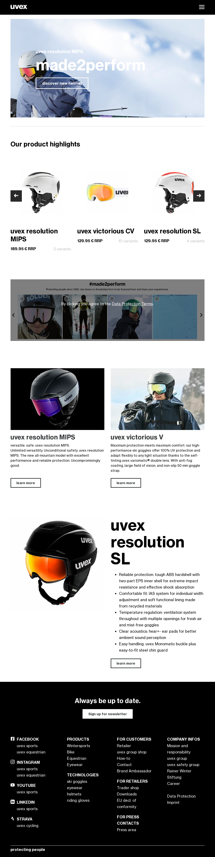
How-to (123, 758)
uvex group (177, 758)
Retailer (124, 745)
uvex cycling (27, 825)
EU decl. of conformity (126, 803)
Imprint (173, 802)
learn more (126, 663)
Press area (126, 829)
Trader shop (128, 787)
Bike (71, 752)
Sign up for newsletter (107, 714)
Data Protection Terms (132, 303)
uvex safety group (183, 764)
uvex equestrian (31, 752)
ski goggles (77, 781)
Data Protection (181, 796)
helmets (74, 794)
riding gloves (78, 800)
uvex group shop (132, 752)
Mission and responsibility (178, 748)
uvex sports (27, 745)
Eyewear (75, 764)
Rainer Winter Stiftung (179, 774)
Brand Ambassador (134, 771)
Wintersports (78, 745)
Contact (124, 764)
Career (173, 783)
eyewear (75, 787)
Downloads (127, 794)
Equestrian (76, 758)
